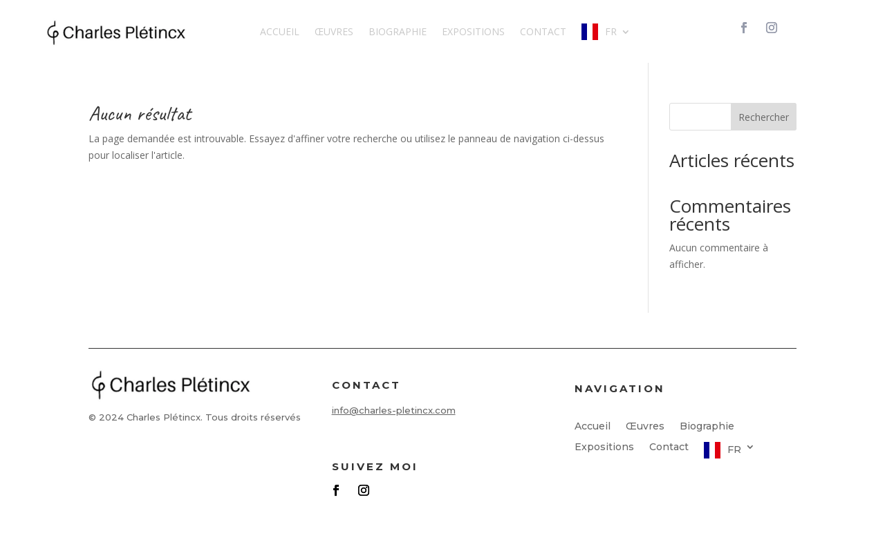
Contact (543, 31)
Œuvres (334, 31)
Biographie (398, 31)
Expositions (473, 31)
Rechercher (763, 117)
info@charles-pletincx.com (394, 410)
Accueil (279, 31)
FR (611, 31)
